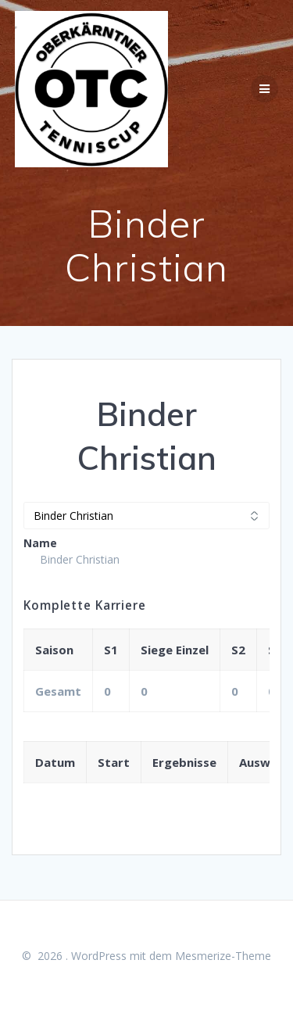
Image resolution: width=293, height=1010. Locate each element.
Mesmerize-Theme (223, 955)
